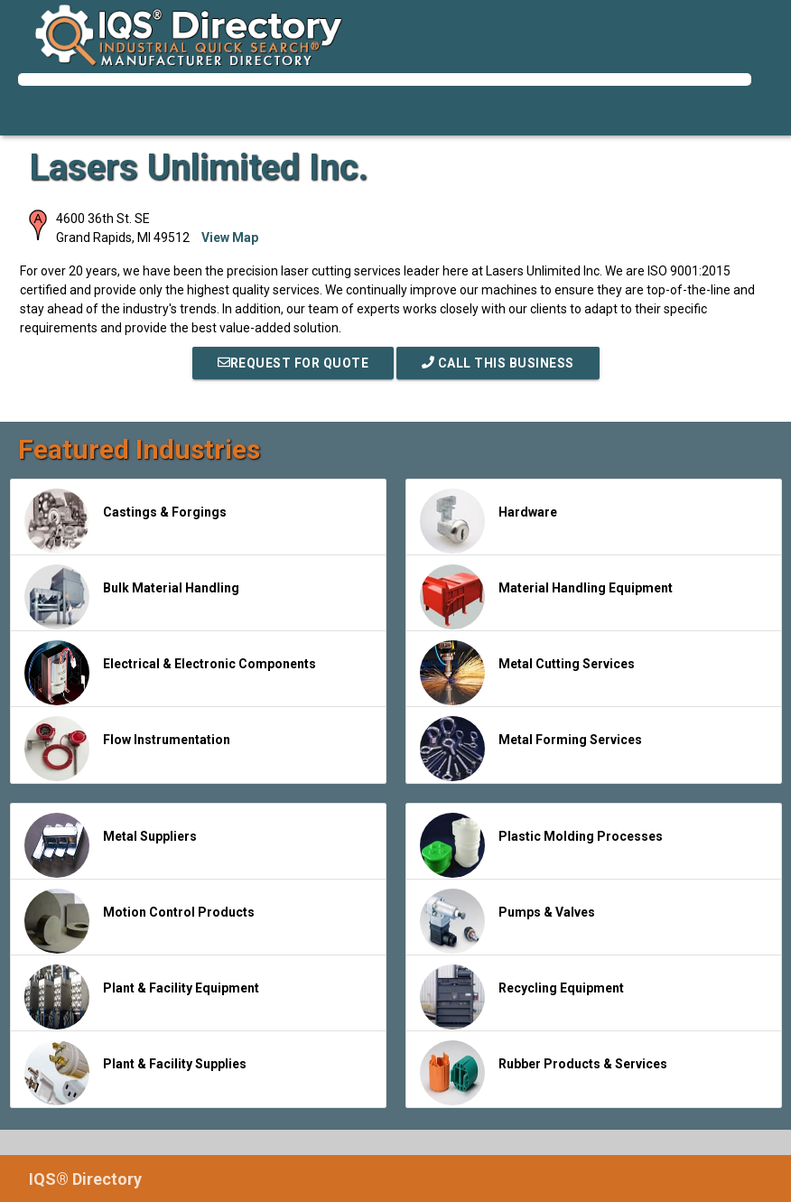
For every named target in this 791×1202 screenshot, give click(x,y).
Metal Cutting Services (527, 672)
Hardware (488, 521)
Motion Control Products (139, 921)
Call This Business (498, 363)
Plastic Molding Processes (541, 845)
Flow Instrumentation (127, 748)
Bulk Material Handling (131, 596)
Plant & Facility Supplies (135, 1072)
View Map (229, 237)
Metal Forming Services (531, 748)
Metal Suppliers (110, 845)
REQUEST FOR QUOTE (293, 363)
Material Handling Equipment (546, 596)
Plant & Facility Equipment (141, 997)
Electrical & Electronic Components (170, 672)
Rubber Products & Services (543, 1072)
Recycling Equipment (522, 997)
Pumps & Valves (507, 921)
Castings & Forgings (125, 521)
